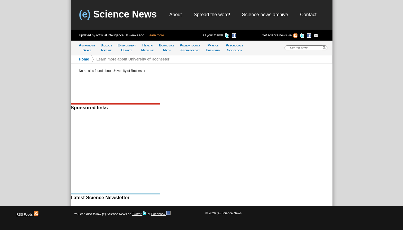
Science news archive (265, 14)
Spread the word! (212, 14)
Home (84, 59)
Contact (308, 14)
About (175, 14)
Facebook (160, 214)
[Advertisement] (115, 153)
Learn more (156, 35)
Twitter (139, 214)
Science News (118, 14)
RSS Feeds (27, 214)
